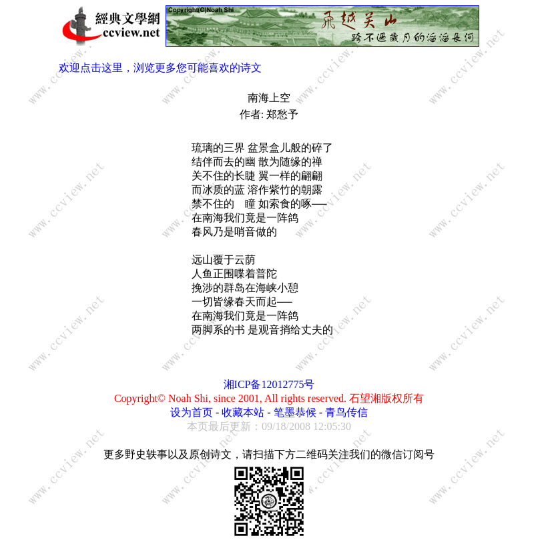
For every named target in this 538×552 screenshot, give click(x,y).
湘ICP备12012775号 (269, 384)
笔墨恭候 (295, 412)
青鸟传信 (346, 412)
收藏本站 (243, 412)
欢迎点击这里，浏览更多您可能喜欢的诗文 (160, 67)
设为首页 (191, 412)
